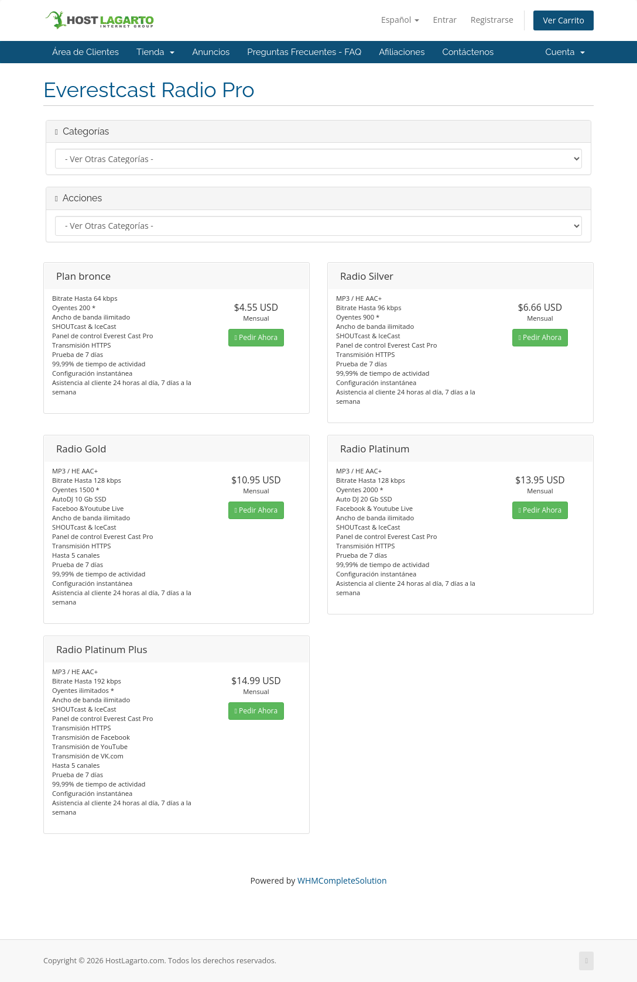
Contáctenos (468, 52)
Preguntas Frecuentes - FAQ (304, 52)
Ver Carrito (563, 20)
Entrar (445, 19)
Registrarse (492, 19)
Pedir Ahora (256, 337)
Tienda (155, 52)
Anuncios (211, 52)
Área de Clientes (85, 52)
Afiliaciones (401, 52)
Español (400, 19)
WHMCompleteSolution (342, 880)
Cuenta (565, 52)
